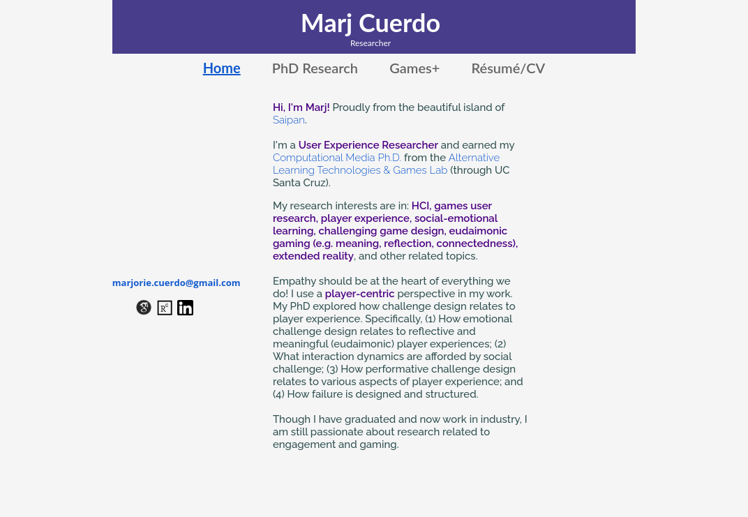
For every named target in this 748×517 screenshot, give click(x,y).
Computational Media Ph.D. (337, 157)
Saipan (289, 120)
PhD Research (315, 67)
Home (222, 67)
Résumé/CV (508, 67)
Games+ (414, 67)
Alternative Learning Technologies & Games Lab (386, 164)
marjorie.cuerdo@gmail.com (176, 282)
